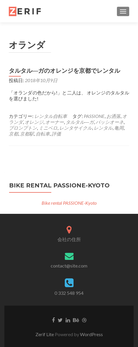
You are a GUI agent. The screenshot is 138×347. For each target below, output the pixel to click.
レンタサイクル (75, 128)
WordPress (91, 334)
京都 (13, 133)
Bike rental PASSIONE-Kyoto (59, 185)
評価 (56, 133)
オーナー (54, 122)
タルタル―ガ (80, 122)
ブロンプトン (23, 128)
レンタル (103, 128)
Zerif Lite (45, 334)
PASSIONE (94, 116)
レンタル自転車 (50, 116)
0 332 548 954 (69, 293)
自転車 (43, 133)
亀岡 (119, 128)
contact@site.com (69, 265)
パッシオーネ (110, 122)
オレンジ (34, 122)
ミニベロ (48, 128)
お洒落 (113, 116)
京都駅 (27, 133)
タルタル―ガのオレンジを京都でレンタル (64, 70)
